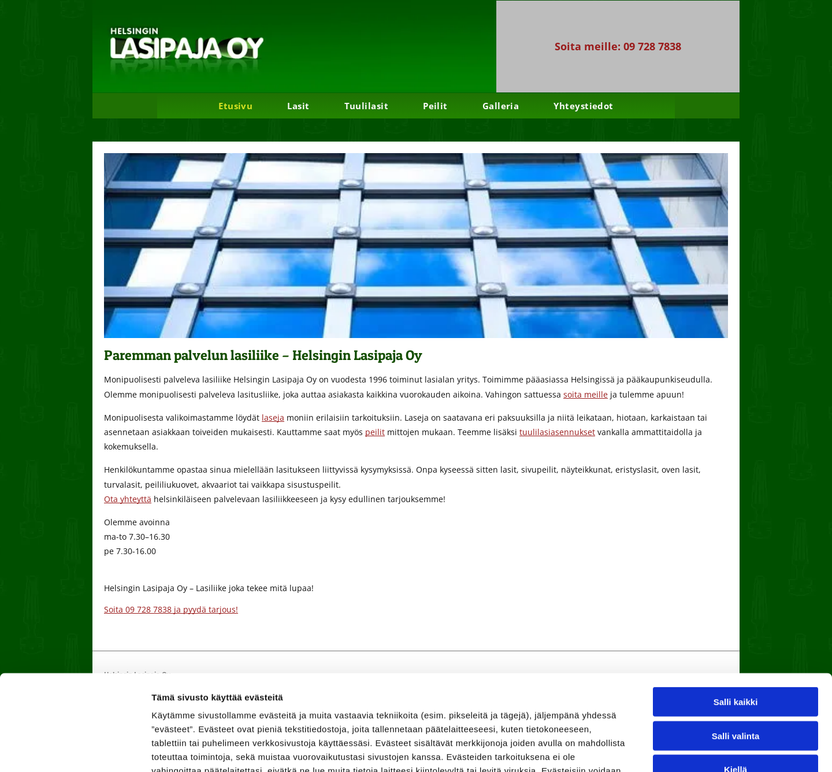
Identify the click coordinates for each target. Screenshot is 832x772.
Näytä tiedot (618, 749)
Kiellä (735, 687)
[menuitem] (235, 105)
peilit (375, 431)
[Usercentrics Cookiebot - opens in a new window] (74, 749)
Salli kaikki (736, 620)
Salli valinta (736, 654)
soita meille (585, 394)
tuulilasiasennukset (557, 431)
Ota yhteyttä (127, 498)
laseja (273, 417)
